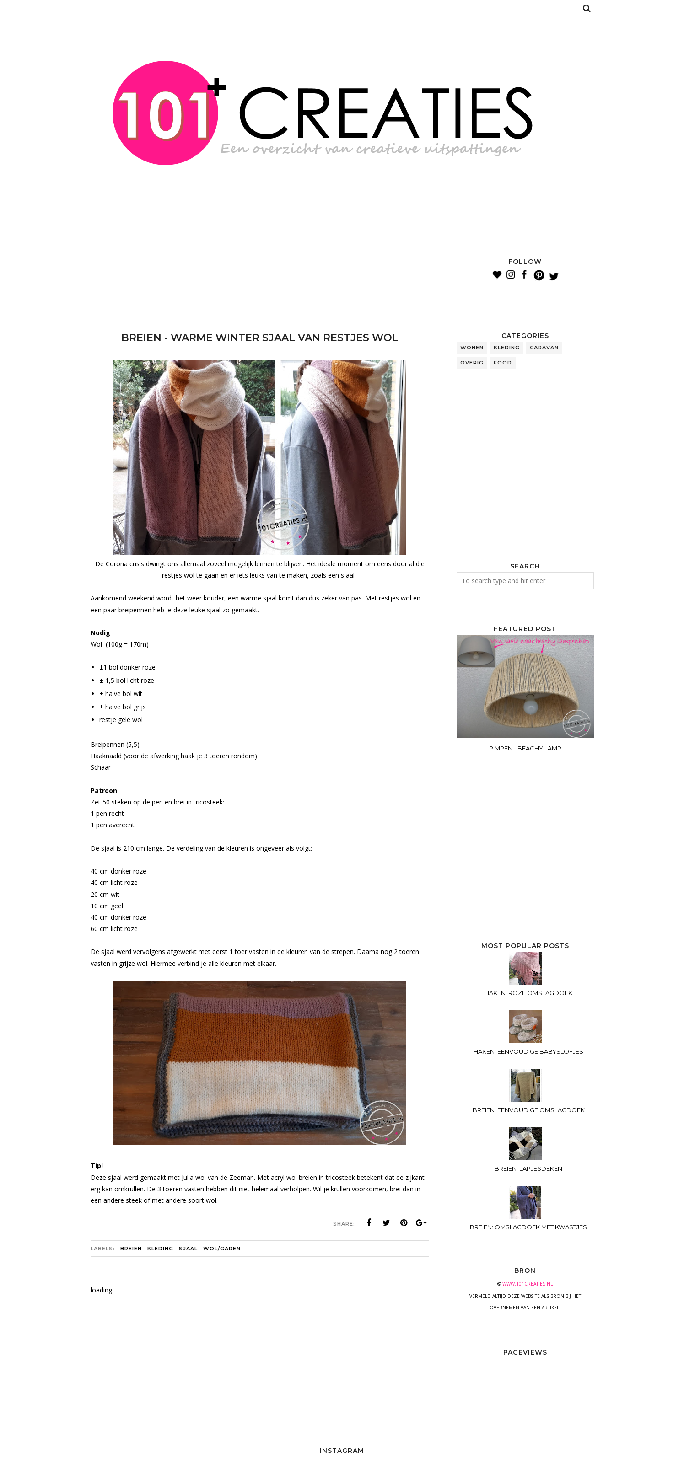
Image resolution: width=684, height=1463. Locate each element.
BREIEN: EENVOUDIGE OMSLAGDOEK (529, 1110)
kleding (160, 1248)
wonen (472, 347)
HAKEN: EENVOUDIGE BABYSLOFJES (528, 1051)
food (503, 362)
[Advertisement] (257, 279)
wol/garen (222, 1248)
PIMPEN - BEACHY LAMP (525, 748)
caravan (544, 347)
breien (131, 1248)
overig (472, 362)
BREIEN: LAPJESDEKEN (528, 1168)
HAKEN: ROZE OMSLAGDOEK (528, 993)
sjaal (188, 1248)
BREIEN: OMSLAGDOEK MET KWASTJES (528, 1227)
